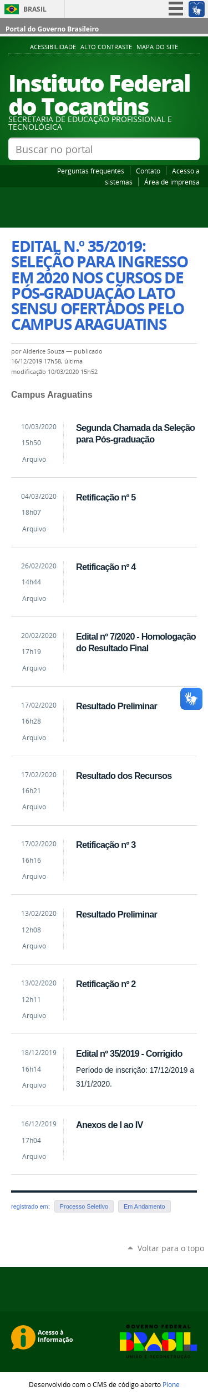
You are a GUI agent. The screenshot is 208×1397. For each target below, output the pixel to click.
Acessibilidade (53, 47)
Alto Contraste (106, 47)
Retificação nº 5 (105, 497)
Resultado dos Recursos (123, 776)
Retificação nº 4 (105, 567)
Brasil (35, 9)
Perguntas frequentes (90, 170)
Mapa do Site (157, 47)
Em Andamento (144, 1206)
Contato (148, 170)
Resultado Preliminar (116, 706)
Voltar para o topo (171, 1248)
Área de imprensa (172, 181)
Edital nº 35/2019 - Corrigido (129, 1053)
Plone (171, 1384)
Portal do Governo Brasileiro (52, 29)
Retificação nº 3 (105, 845)
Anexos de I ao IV (109, 1125)
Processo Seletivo (84, 1206)
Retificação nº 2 (105, 984)
